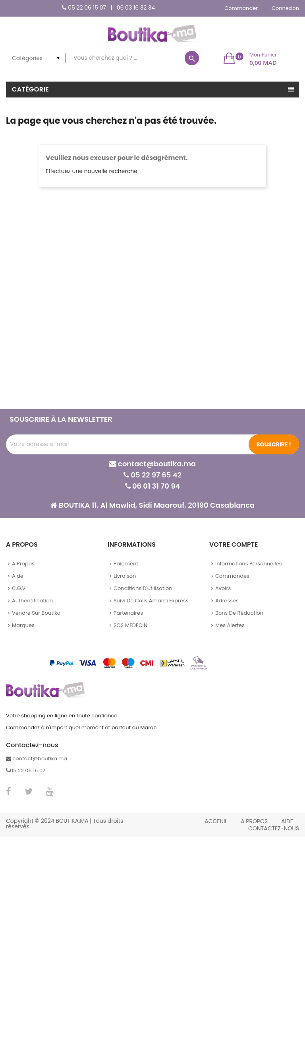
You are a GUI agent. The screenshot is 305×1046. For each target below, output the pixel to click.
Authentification (32, 600)
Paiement (126, 563)
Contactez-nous (273, 828)
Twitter (29, 791)
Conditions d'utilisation (143, 588)
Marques (23, 625)
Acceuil (216, 821)
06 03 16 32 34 (136, 8)
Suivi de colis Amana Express (151, 600)
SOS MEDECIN (130, 625)
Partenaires (128, 613)
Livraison (125, 576)
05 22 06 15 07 (87, 8)
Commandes (232, 576)
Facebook (8, 791)
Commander (241, 8)
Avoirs (223, 588)
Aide (17, 576)
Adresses (227, 600)
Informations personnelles (248, 563)
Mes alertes (230, 625)
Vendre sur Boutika (36, 613)
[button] (250, 58)
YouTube (50, 791)
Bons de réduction (239, 613)
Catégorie (30, 89)
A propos (23, 563)
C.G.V (18, 588)
